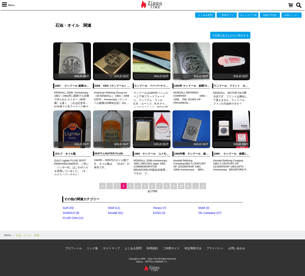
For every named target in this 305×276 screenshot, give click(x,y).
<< (102, 186)
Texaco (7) (159, 207)
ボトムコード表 (248, 15)
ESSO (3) (159, 212)
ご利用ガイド (226, 15)
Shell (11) (114, 207)
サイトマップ (111, 248)
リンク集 (92, 248)
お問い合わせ (236, 248)
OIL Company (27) (209, 212)
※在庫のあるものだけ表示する (230, 35)
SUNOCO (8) (71, 212)
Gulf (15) (68, 207)
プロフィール (73, 248)
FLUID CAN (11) (73, 218)
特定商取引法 (193, 248)
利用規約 (152, 248)
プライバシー (214, 248)
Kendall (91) (115, 212)
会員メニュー (291, 15)
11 (188, 186)
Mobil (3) (203, 207)
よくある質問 (205, 15)
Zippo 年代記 (270, 15)
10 (181, 186)
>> (202, 186)
